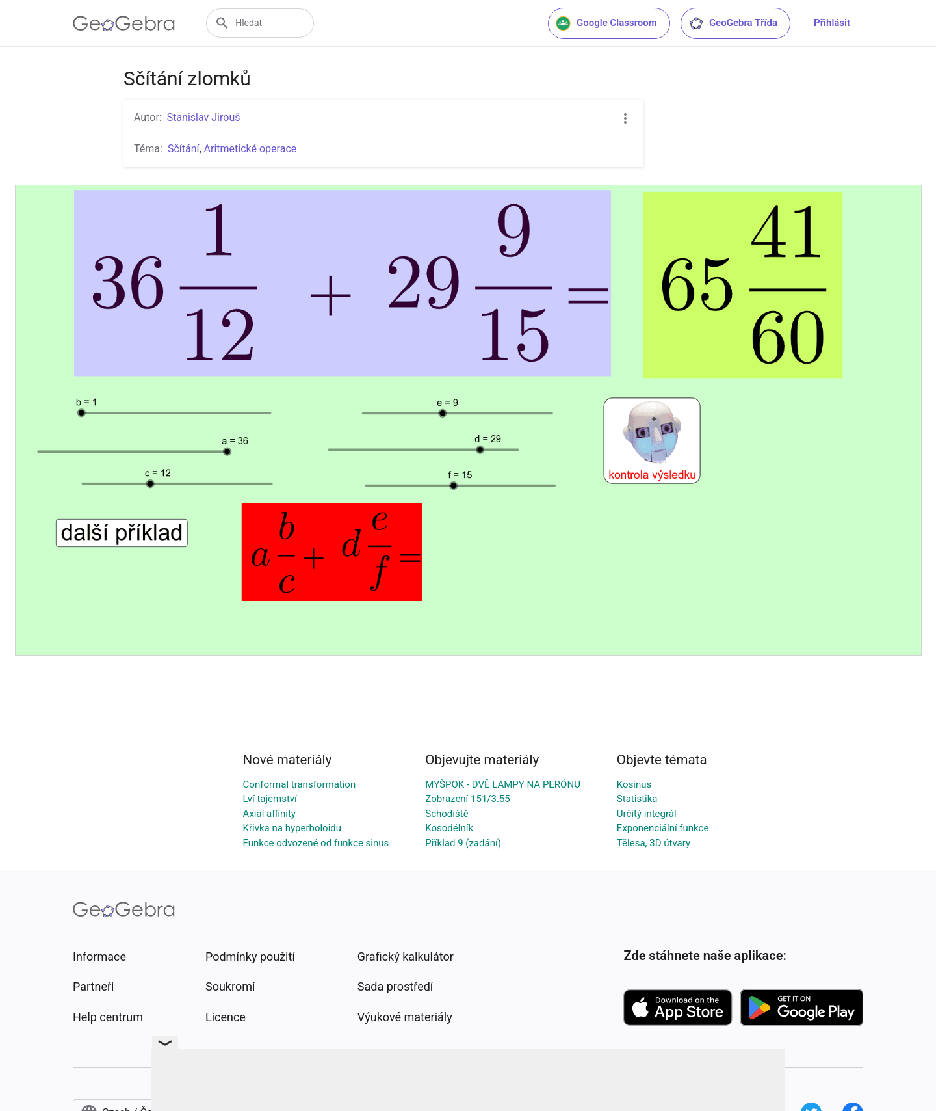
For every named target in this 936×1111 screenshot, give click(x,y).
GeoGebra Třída (732, 23)
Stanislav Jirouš (203, 117)
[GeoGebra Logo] (124, 23)
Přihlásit (832, 23)
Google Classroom (606, 23)
